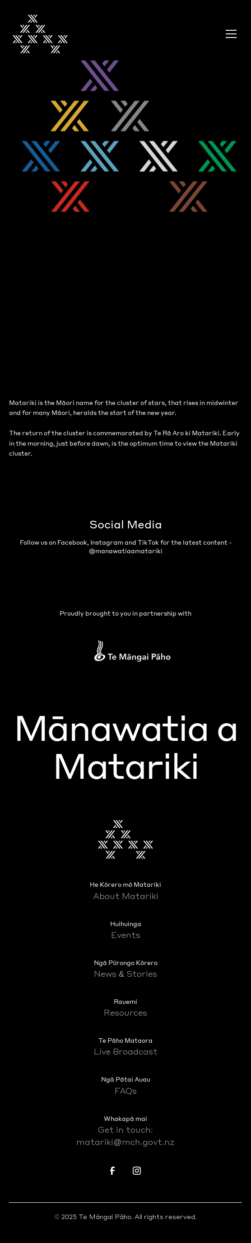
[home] (40, 33)
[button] (229, 34)
